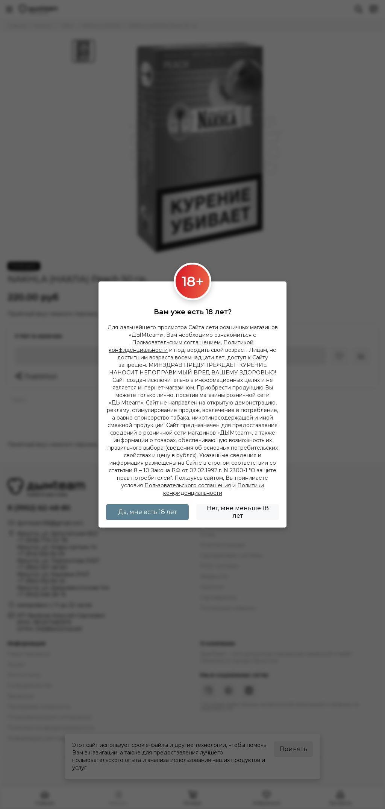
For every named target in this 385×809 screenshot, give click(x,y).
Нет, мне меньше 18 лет (238, 512)
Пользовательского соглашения (187, 485)
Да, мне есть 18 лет (147, 512)
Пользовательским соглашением (176, 342)
